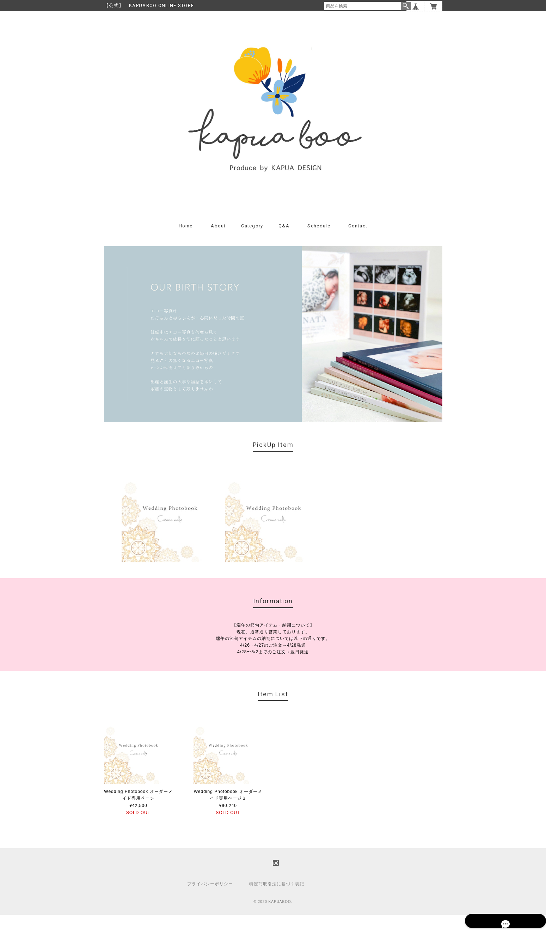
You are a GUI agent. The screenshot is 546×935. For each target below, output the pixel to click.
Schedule (318, 246)
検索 (406, 6)
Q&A (283, 246)
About (218, 246)
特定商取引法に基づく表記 (276, 904)
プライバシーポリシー (210, 904)
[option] (170, 534)
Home (186, 246)
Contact (357, 246)
